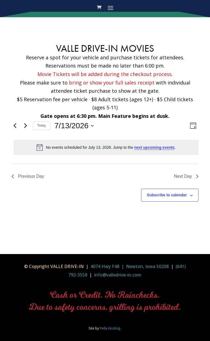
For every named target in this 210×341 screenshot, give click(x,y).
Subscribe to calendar (167, 195)
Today (41, 125)
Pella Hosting (110, 328)
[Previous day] (14, 126)
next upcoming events (154, 147)
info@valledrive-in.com (117, 275)
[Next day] (25, 126)
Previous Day (27, 176)
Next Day (186, 176)
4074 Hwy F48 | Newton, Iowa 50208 (130, 266)
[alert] (106, 147)
